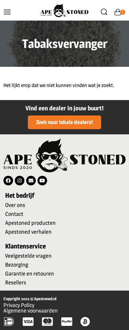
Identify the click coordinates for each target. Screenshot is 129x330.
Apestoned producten (30, 223)
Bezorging (16, 264)
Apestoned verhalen (28, 232)
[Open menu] (7, 12)
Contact (14, 214)
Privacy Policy (18, 305)
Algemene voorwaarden (30, 310)
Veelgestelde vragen (28, 256)
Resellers (15, 282)
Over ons (15, 205)
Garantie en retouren (29, 273)
